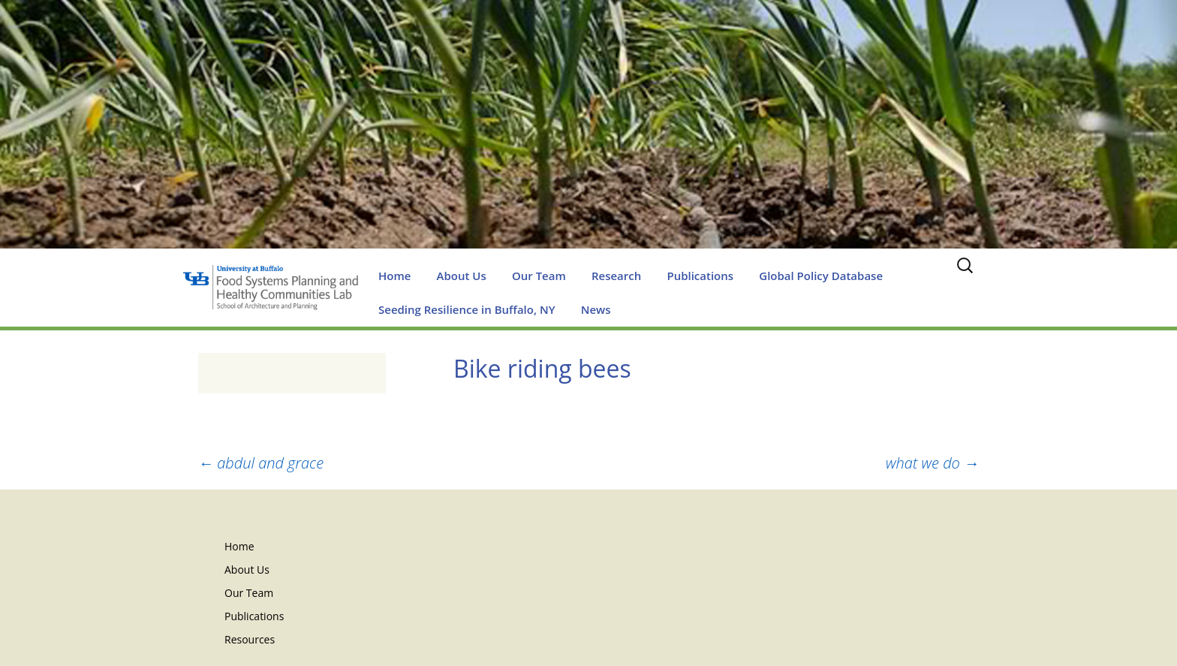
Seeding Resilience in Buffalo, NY (466, 309)
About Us (461, 275)
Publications (700, 275)
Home (394, 275)
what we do (932, 463)
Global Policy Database (821, 275)
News (596, 309)
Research (616, 275)
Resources (249, 639)
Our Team (539, 275)
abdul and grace (261, 463)
